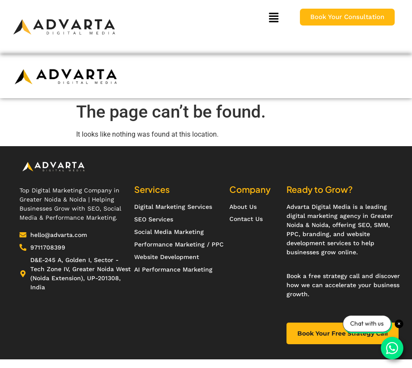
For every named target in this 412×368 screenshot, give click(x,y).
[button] (273, 18)
